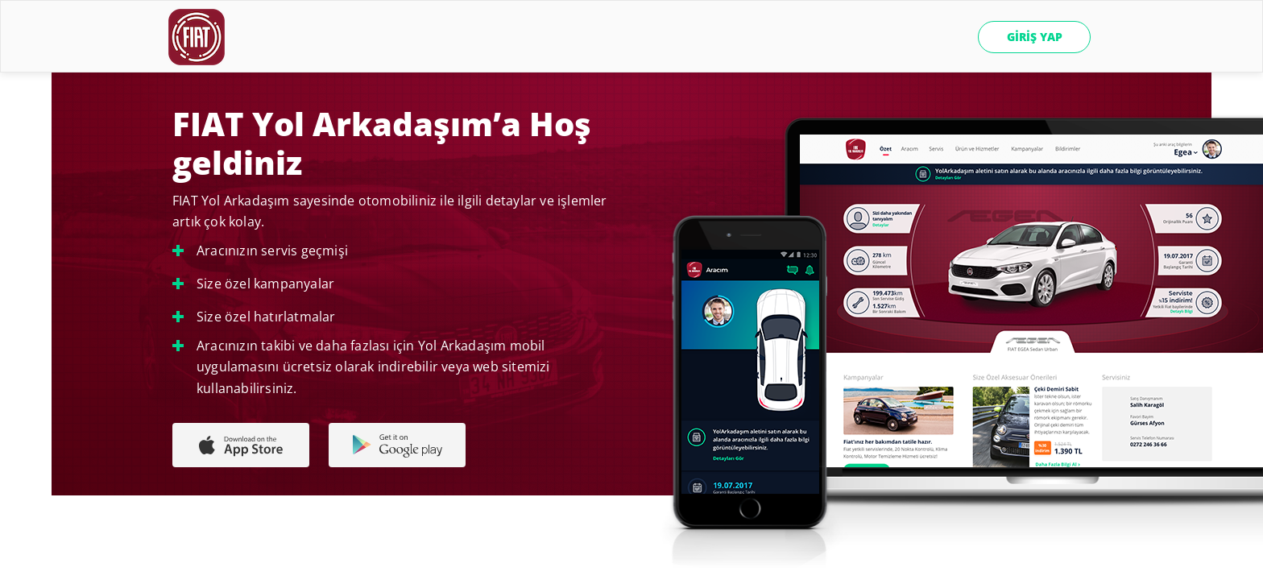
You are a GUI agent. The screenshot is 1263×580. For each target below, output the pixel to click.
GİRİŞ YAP (1034, 36)
